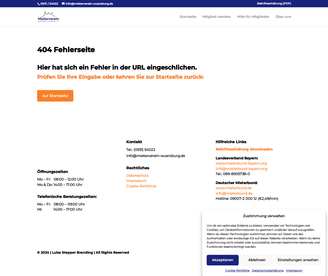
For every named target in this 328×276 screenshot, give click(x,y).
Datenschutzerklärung (268, 273)
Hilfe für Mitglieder (253, 17)
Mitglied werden (216, 17)
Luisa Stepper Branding (72, 252)
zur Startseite (55, 96)
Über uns (283, 17)
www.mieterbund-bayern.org (241, 163)
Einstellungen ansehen (298, 262)
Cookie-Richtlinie (237, 273)
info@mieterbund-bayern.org (241, 168)
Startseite (188, 17)
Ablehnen (256, 262)
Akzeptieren (222, 262)
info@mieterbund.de (234, 193)
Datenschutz (137, 175)
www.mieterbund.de (234, 188)
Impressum (294, 273)
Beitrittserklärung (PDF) (274, 3)
